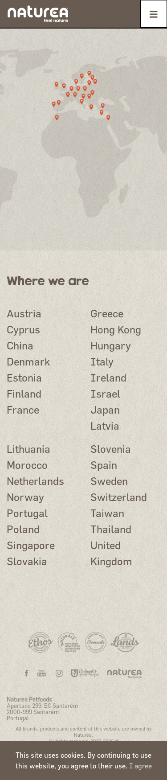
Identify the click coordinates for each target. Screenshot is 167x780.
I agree (140, 766)
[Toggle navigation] (153, 14)
